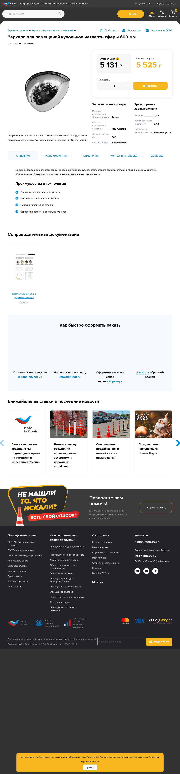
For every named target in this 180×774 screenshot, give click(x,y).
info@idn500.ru (143, 3)
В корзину (150, 86)
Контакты (141, 535)
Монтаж (97, 582)
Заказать (142, 372)
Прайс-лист (111, 30)
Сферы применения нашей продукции (64, 538)
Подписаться (159, 641)
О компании (100, 535)
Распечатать (134, 30)
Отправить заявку (156, 507)
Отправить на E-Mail (161, 30)
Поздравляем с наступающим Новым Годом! (149, 449)
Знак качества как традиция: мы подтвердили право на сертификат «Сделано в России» (26, 453)
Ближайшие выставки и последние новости (53, 401)
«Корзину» (114, 381)
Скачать (24, 302)
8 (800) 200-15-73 (166, 3)
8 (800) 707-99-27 (30, 377)
